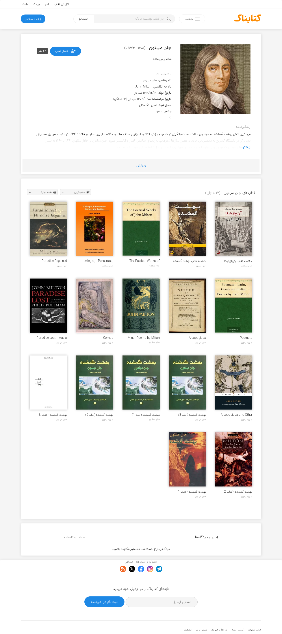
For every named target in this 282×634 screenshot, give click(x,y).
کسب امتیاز (237, 616)
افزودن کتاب (61, 4)
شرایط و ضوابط (219, 616)
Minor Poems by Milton (144, 338)
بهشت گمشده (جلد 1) (146, 415)
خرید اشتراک (254, 616)
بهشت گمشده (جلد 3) (192, 415)
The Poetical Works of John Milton (144, 261)
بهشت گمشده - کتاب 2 (238, 492)
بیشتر (246, 147)
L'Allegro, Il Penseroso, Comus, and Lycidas (98, 261)
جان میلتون (246, 266)
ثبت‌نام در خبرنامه (104, 588)
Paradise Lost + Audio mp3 (52, 338)
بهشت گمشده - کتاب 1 (192, 492)
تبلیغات (187, 616)
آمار (47, 4)
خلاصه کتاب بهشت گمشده (189, 261)
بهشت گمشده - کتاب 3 (53, 415)
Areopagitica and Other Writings (236, 415)
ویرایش (141, 165)
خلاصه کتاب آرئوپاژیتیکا (238, 261)
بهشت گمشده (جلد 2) (99, 415)
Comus (108, 338)
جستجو (83, 18)
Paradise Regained (54, 261)
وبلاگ (36, 4)
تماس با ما (201, 616)
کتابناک (238, 623)
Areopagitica (197, 338)
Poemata (246, 338)
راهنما (24, 4)
